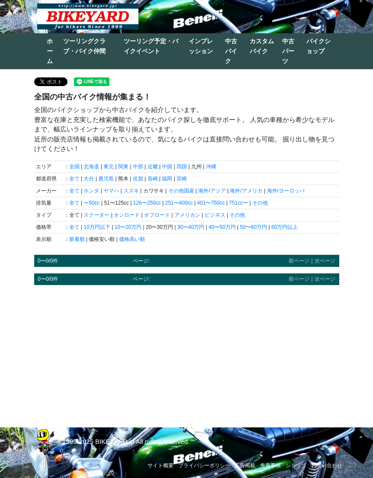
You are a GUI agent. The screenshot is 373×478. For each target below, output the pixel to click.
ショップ (296, 465)
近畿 (153, 167)
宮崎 (182, 179)
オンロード (127, 215)
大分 (89, 179)
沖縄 (211, 167)
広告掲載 (245, 465)
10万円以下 (97, 227)
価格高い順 (132, 239)
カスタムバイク (262, 46)
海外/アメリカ (246, 191)
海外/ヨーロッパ (286, 191)
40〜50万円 (222, 227)
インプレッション (201, 46)
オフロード (157, 215)
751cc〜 (238, 203)
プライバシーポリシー (204, 465)
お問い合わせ (326, 465)
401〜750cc (211, 203)
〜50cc (92, 203)
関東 (123, 167)
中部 (138, 167)
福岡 (167, 179)
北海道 (91, 167)
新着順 (77, 239)
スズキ (131, 191)
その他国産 (181, 191)
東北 (108, 167)
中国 (167, 167)
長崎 (153, 179)
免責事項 (270, 465)
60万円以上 (284, 227)
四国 (182, 167)
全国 (74, 167)
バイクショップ (318, 46)
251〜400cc (179, 203)
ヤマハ (111, 191)
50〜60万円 (253, 227)
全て (74, 179)
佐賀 (138, 179)
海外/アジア (211, 191)
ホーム (50, 51)
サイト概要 (161, 465)
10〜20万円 (128, 227)
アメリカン (187, 215)
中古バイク (231, 51)
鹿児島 (106, 179)
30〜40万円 (190, 227)
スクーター (96, 215)
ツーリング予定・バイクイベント (151, 46)
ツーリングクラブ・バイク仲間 (84, 46)
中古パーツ (288, 51)
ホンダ (91, 191)
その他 (260, 203)
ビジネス (215, 215)
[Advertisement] (186, 352)
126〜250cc (147, 203)
